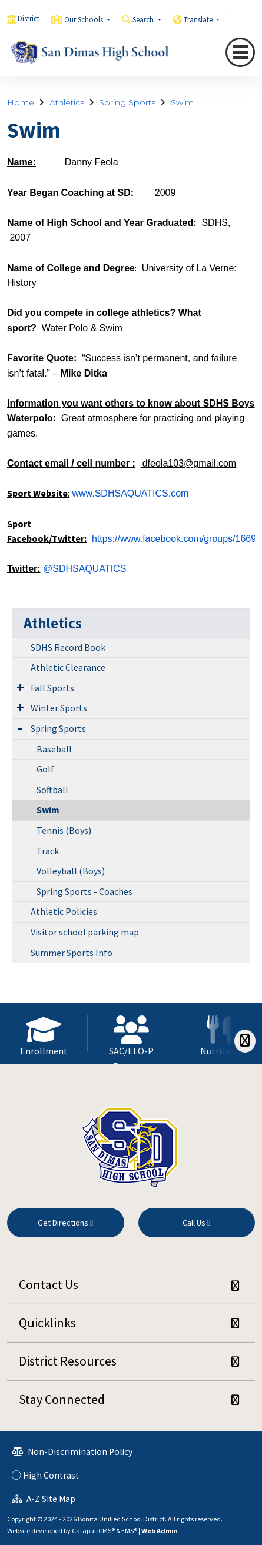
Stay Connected (62, 1399)
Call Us (196, 1222)
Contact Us (48, 1284)
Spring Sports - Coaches (84, 891)
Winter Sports (59, 708)
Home (20, 102)
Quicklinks (47, 1322)
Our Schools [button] (84, 20)
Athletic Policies (64, 911)
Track (48, 851)
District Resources (68, 1361)
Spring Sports (127, 102)
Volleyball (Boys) (71, 871)
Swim (182, 102)
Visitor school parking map (85, 932)
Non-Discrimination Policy (72, 1451)
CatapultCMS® (93, 1530)
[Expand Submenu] (20, 687)
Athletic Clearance (68, 667)
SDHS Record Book (68, 647)
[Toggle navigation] (240, 52)
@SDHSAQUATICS (84, 569)
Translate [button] (199, 20)
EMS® (129, 1530)
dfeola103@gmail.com (189, 463)
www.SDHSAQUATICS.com (130, 493)
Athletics (66, 102)
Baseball (54, 749)
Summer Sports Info (71, 952)
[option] (44, 1033)
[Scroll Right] (245, 1041)
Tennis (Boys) (64, 830)
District (28, 19)
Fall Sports (52, 688)
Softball (52, 789)
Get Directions (65, 1222)
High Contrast (51, 1475)
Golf (45, 769)
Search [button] (143, 20)
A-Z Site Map (43, 1498)
